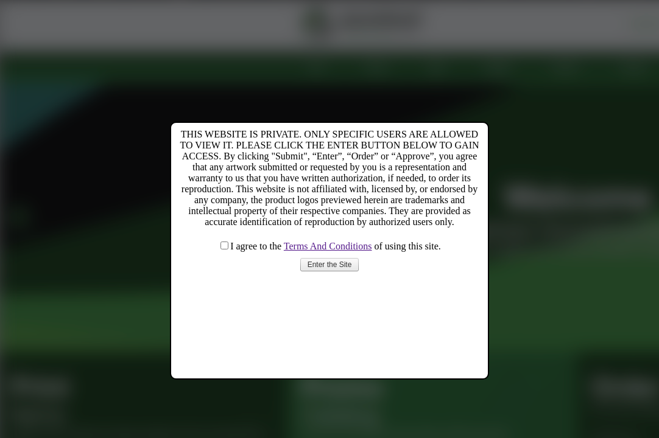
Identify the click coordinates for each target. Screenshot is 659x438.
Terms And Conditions (328, 246)
